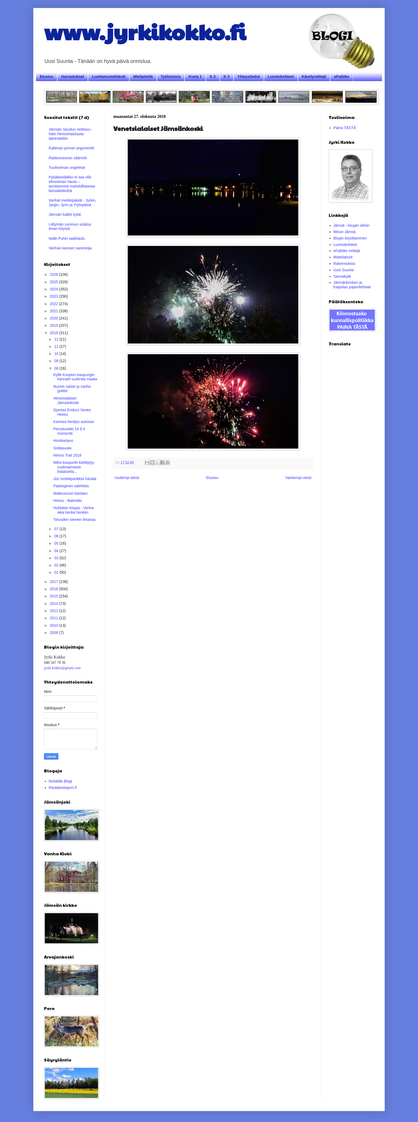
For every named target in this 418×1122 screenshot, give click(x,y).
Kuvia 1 (195, 76)
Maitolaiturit (343, 257)
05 (56, 543)
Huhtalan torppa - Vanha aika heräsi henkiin (73, 510)
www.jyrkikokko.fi (145, 31)
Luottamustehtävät (108, 76)
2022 (54, 304)
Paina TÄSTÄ (344, 128)
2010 (54, 625)
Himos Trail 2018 (67, 455)
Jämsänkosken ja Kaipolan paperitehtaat (352, 284)
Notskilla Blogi (60, 781)
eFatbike (341, 76)
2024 (54, 289)
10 (56, 354)
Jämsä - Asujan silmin (351, 225)
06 (56, 536)
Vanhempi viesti (298, 478)
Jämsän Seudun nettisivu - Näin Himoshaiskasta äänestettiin (71, 134)
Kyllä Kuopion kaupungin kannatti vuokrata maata (75, 377)
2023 (54, 296)
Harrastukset (72, 76)
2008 (54, 632)
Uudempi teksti (127, 478)
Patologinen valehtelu (71, 486)
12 (56, 339)
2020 (54, 318)
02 (56, 565)
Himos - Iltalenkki (67, 500)
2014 (54, 603)
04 (56, 551)
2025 (54, 282)
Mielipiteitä (142, 76)
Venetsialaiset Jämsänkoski (66, 400)
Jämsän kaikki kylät (65, 214)
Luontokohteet (281, 76)
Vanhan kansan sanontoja (70, 248)
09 (56, 361)
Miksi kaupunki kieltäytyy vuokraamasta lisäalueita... (73, 467)
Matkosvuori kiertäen (70, 493)
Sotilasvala (62, 448)
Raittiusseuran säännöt (68, 158)
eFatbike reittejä (346, 251)
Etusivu (46, 76)
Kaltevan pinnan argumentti (71, 148)
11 (56, 346)
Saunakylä (342, 276)
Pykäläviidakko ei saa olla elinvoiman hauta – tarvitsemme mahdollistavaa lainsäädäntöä (72, 184)
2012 (54, 611)
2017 (54, 582)
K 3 (227, 76)
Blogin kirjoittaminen (350, 238)
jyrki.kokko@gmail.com (62, 668)
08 (56, 368)
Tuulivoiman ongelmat (67, 167)
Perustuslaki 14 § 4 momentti (69, 431)
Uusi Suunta (343, 270)
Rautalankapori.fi (63, 787)
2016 (54, 589)
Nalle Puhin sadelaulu (67, 238)
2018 (54, 333)
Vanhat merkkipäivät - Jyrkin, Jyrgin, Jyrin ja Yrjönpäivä (73, 202)
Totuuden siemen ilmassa (74, 519)
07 (56, 529)
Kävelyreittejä (314, 76)
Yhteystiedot (249, 76)
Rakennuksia (344, 263)
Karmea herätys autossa (73, 422)
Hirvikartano (63, 440)
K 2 (213, 76)
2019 (54, 325)
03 (56, 558)
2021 (54, 311)
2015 (54, 596)
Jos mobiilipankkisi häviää (74, 479)
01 (56, 572)
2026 (54, 274)
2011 (54, 618)
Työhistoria (170, 76)
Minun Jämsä (344, 232)
